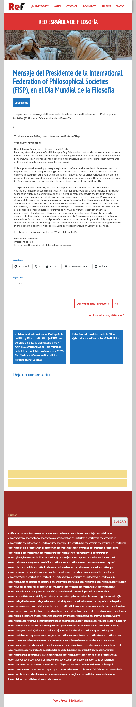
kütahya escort (24, 572)
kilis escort (35, 567)
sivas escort (80, 581)
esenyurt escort (69, 615)
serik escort (73, 659)
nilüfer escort (57, 649)
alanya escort (39, 591)
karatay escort (96, 630)
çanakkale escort (25, 547)
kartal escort (23, 635)
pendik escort (62, 654)
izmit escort (104, 625)
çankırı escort (41, 547)
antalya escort (54, 538)
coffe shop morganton (20, 533)
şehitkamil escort (40, 659)
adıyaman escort (69, 533)
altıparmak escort (90, 591)
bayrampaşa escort (26, 606)
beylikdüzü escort (76, 606)
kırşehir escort (83, 567)
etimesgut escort (87, 615)
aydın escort (100, 538)
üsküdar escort (101, 669)
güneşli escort (107, 620)
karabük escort (49, 562)
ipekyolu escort (69, 625)
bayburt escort (54, 542)
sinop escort (52, 581)
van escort (50, 586)
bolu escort (39, 533)
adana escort (53, 533)
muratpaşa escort (40, 649)
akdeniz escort (24, 591)
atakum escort (59, 596)
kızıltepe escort (102, 635)
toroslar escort (71, 669)
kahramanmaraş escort (28, 562)
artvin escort (86, 538)
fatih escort (22, 620)
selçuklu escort (58, 659)
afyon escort (85, 533)
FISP (117, 303)
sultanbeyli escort (92, 664)
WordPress (60, 700)
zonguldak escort (95, 586)
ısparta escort (86, 557)
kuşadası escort (80, 640)
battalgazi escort (103, 601)
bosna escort (109, 606)
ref (121, 315)
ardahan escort (70, 538)
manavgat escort (25, 645)
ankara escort (39, 538)
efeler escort (36, 615)
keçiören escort (56, 635)
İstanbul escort (39, 679)
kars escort (80, 562)
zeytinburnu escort (94, 674)
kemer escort (72, 635)
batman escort (38, 542)
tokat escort (110, 581)
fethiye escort (36, 620)
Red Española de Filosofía (68, 22)
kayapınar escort (39, 635)
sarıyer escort (23, 659)
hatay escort (59, 557)
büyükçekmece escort (41, 610)
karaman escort (65, 562)
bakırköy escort (65, 601)
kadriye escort (23, 630)
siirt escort (39, 581)
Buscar (12, 515)
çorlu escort (95, 610)
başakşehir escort (84, 601)
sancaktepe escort (97, 654)
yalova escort (63, 586)
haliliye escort (23, 625)
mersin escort (86, 572)
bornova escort (94, 606)
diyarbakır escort (87, 547)
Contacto (121, 6)
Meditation (76, 700)
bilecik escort (70, 542)
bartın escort (23, 542)
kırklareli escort (66, 567)
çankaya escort (61, 610)
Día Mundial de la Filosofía (93, 303)
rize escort (84, 576)
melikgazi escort (82, 645)
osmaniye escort (69, 576)
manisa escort (56, 572)
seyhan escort (88, 659)
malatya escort (40, 572)
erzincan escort (38, 552)
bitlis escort (98, 542)
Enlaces (106, 6)
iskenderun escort (88, 625)
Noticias (58, 6)
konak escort (23, 640)
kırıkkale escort (49, 567)
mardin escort (71, 572)
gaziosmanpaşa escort (56, 620)
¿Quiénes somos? (40, 6)
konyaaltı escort (39, 640)
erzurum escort (55, 552)
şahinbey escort (78, 654)
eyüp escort (103, 615)
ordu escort (53, 576)
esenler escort (52, 615)
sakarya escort (98, 576)
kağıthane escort (40, 630)
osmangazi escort (25, 654)
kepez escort (87, 635)
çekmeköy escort (79, 610)
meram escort (98, 645)
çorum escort (56, 547)
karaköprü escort (78, 630)
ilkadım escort (38, 625)
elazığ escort (23, 552)
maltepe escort (97, 640)
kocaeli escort (98, 567)
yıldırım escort (41, 674)
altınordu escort (72, 591)
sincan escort (23, 664)
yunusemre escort (59, 674)
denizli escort (71, 547)
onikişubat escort (94, 649)
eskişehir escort (72, 552)
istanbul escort (102, 557)
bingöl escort (84, 542)
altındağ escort (54, 591)
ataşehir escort (75, 596)
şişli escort (36, 664)
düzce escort (104, 547)
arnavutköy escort (26, 596)
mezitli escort (23, 649)
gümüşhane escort (26, 557)
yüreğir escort (76, 674)
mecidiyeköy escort (62, 645)
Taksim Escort (23, 679)
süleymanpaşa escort (70, 664)
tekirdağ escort (95, 581)
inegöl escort (53, 625)
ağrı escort (98, 533)
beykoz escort (58, 606)
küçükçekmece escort (60, 640)
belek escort (43, 606)
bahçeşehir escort (47, 601)
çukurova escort (111, 610)
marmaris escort (43, 645)
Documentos (90, 6)
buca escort (22, 610)
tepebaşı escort (54, 669)
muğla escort (101, 572)
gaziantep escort (90, 552)
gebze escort (76, 620)
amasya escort (24, 538)
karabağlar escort (60, 630)
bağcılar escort (107, 596)
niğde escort (40, 576)
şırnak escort (66, 581)
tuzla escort (86, 669)
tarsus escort (38, 669)
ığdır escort (72, 557)
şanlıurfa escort (24, 581)
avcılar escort (91, 596)
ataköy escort (43, 596)
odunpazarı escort (75, 649)
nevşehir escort (24, 576)
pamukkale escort (44, 654)
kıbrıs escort (22, 567)
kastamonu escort (97, 562)
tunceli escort (23, 586)
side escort (102, 659)
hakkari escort (44, 557)
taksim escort (23, 669)
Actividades (72, 6)
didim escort (22, 615)
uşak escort (37, 586)
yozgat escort (78, 586)
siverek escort (50, 664)
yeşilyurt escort (24, 674)
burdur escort (112, 542)
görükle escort (91, 620)
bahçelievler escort (26, 601)
